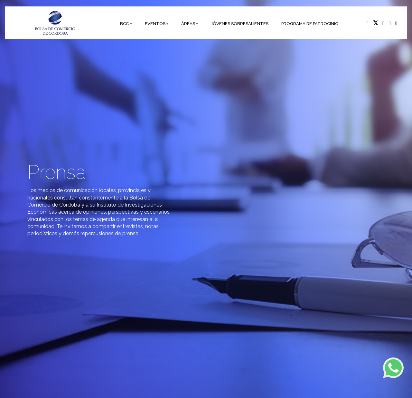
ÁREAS (188, 23)
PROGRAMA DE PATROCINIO (310, 23)
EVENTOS (155, 23)
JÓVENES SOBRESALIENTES (239, 23)
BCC (124, 23)
